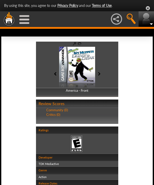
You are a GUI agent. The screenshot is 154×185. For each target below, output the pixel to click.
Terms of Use (102, 5)
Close (148, 8)
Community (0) (57, 110)
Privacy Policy (67, 5)
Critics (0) (53, 115)
